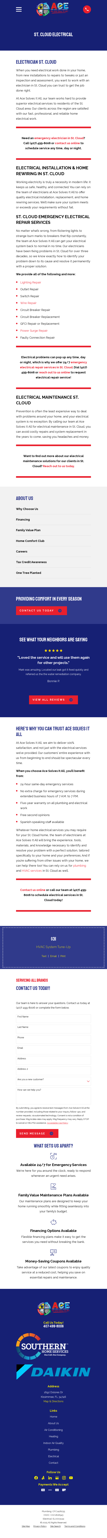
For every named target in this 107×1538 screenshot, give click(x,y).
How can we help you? (29, 1090)
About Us (53, 1423)
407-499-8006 (53, 1326)
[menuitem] (53, 509)
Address (21, 1058)
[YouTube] (71, 1478)
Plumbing (53, 1449)
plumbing (79, 865)
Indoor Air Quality (53, 1443)
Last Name (22, 1027)
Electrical (53, 1456)
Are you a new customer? (30, 1079)
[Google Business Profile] (57, 1478)
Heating (53, 1436)
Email (53, 956)
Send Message (37, 1133)
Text (44, 956)
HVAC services (32, 870)
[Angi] (43, 1478)
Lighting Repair (30, 282)
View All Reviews (53, 700)
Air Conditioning (53, 1429)
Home (53, 1416)
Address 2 (22, 1069)
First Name (22, 1016)
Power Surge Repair (34, 330)
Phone (20, 1037)
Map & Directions (53, 1401)
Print (63, 956)
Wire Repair (28, 303)
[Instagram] (64, 1478)
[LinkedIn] (50, 1478)
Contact (53, 1462)
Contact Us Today (41, 610)
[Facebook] (36, 1478)
